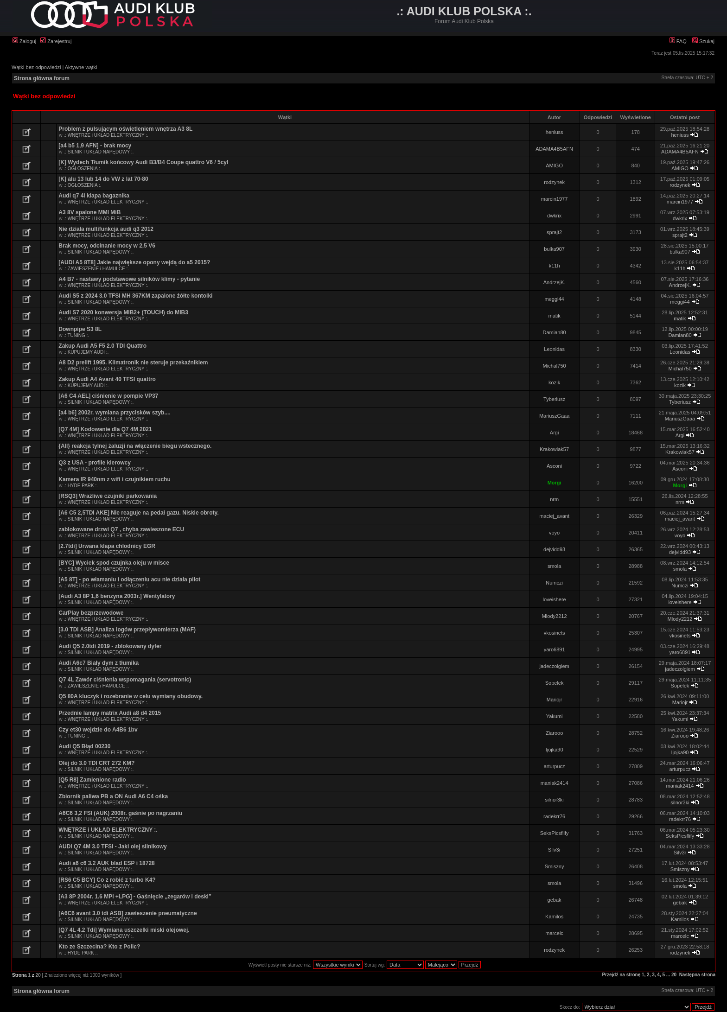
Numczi (554, 583)
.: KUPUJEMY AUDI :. (86, 352)
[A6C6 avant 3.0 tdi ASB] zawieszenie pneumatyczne (127, 913)
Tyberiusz (554, 399)
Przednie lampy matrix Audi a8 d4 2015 (109, 713)
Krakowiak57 (554, 449)
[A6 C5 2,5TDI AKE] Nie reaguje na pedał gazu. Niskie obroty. (138, 512)
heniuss (554, 132)
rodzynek (554, 182)
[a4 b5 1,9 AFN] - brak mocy (94, 145)
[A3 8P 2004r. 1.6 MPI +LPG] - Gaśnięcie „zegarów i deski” (134, 896)
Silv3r (554, 850)
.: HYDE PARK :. (81, 485)
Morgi (554, 482)
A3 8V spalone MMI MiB (89, 212)
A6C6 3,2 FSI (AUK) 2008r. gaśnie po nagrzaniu (120, 813)
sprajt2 (554, 232)
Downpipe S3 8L (80, 329)
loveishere (554, 599)
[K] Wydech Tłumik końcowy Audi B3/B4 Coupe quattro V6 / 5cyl (143, 162)
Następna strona (697, 974)
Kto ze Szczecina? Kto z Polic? (99, 946)
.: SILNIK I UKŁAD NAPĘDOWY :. (99, 151)
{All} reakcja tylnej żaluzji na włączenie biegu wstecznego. (134, 446)
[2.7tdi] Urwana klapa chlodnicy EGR (106, 546)
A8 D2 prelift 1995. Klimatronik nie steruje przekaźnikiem (133, 362)
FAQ (678, 41)
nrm (554, 499)
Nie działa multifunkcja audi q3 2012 (105, 229)
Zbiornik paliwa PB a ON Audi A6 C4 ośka (113, 796)
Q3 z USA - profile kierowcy (94, 462)
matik (554, 315)
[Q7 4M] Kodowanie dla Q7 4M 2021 (105, 429)
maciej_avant (554, 516)
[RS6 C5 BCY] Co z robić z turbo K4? (106, 880)
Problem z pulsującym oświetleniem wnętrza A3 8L (125, 129)
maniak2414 (554, 783)
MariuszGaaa (554, 416)
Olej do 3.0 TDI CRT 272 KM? (96, 763)
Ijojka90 (554, 749)
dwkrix (554, 215)
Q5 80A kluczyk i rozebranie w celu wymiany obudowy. (130, 696)
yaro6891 (554, 649)
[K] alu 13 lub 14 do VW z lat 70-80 (103, 179)
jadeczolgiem (554, 666)
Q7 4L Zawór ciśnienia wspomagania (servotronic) (124, 679)
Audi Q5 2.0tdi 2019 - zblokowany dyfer (109, 646)
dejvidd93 (554, 549)
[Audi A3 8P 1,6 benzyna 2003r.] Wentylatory (116, 596)
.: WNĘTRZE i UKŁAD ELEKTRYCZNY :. (106, 135)
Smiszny (554, 866)
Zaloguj (24, 41)
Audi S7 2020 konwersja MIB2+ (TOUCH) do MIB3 (123, 312)
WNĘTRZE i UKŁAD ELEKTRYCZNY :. (107, 830)
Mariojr (554, 699)
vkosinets (554, 633)
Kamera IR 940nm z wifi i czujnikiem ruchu (114, 479)
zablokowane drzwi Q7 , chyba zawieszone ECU (121, 529)
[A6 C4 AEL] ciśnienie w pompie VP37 (108, 396)
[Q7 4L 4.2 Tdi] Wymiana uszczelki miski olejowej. (123, 930)
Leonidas (554, 349)
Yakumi (554, 716)
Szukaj (703, 41)
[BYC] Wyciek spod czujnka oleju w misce (113, 563)
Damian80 (554, 332)
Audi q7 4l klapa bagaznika (93, 195)
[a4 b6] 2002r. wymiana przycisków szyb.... (114, 412)
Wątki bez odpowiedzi (36, 67)
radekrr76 (554, 816)
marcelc (554, 933)
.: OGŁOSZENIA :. (82, 168)
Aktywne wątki (81, 67)
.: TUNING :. (76, 335)
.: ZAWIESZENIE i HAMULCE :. (96, 268)
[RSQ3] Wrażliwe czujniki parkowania (107, 496)
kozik (554, 382)
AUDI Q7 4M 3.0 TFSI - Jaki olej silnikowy (112, 846)
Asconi (554, 466)
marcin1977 (554, 199)
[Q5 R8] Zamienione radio (92, 780)
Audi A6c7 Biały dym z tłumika (98, 663)
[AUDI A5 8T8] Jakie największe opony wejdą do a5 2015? (134, 262)
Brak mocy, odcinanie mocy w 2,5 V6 (106, 245)
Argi (554, 432)
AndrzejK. (554, 282)
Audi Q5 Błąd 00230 (84, 746)
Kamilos (554, 916)
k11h (554, 265)
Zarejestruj (55, 41)
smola (554, 566)
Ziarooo (554, 733)
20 (673, 974)
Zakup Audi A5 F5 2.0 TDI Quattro (102, 346)
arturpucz (554, 766)
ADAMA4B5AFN (554, 149)
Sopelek (554, 683)
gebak (554, 900)
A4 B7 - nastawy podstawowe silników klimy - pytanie (129, 279)
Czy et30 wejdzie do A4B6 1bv (97, 729)
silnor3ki (554, 799)
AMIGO (554, 165)
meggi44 (554, 299)
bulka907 (554, 249)
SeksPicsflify (554, 833)
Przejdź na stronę (621, 974)
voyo (554, 532)
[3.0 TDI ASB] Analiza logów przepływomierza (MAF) (127, 629)
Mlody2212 (554, 616)
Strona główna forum (42, 78)
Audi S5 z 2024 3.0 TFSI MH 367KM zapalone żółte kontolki (135, 296)
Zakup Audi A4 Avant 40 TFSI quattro (107, 379)
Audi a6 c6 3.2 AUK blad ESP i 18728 (106, 863)
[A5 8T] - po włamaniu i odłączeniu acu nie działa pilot (129, 579)
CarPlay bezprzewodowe (90, 613)
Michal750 (554, 366)
